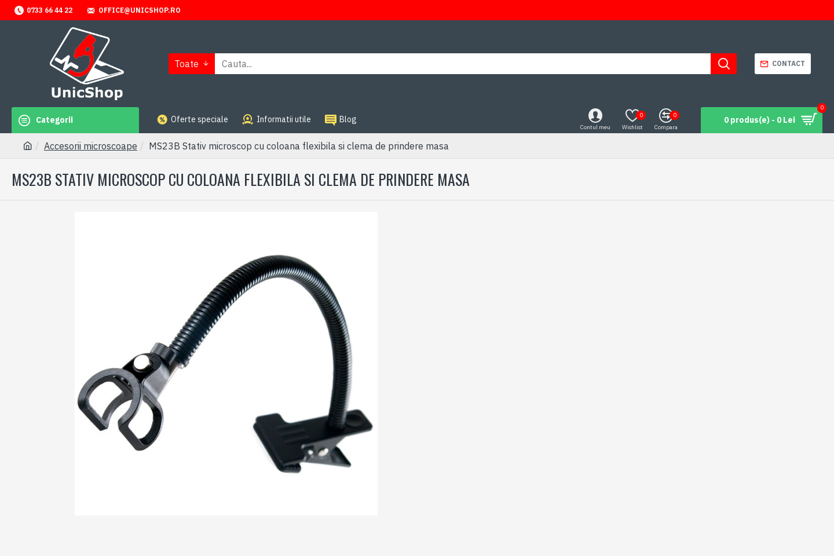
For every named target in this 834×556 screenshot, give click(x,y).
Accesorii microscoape (90, 146)
